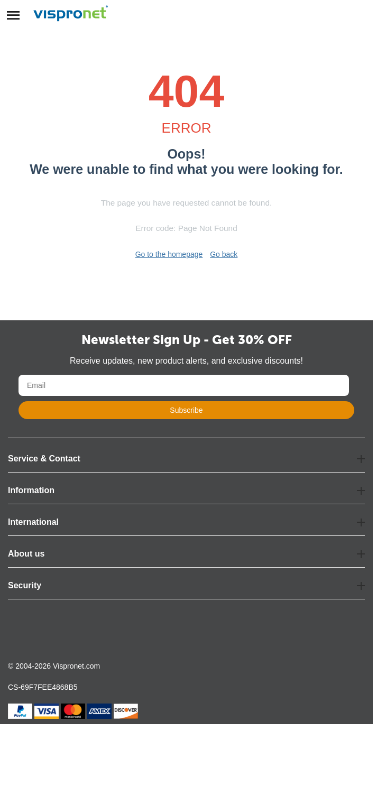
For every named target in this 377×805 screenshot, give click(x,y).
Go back (223, 254)
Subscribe (186, 410)
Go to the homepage (169, 254)
